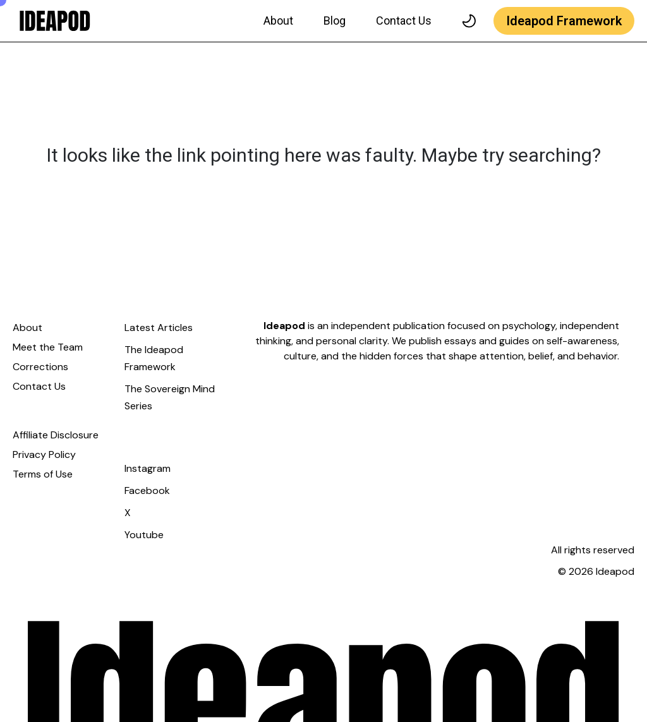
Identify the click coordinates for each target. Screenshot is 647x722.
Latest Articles (158, 327)
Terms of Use (43, 474)
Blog (335, 20)
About (278, 20)
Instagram (147, 468)
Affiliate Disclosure (56, 435)
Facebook (147, 490)
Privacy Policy (44, 454)
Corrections (40, 366)
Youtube (144, 534)
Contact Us (404, 20)
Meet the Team (48, 347)
